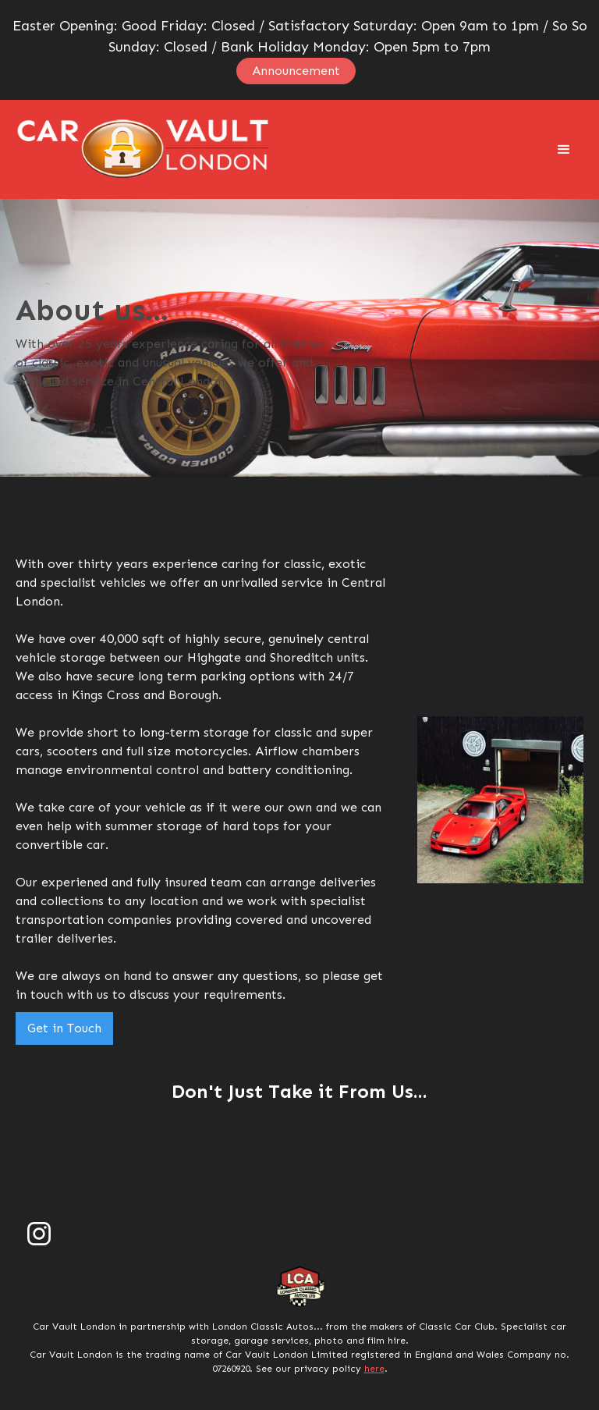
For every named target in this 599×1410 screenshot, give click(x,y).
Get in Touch (64, 1028)
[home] (143, 149)
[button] (564, 149)
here (374, 1368)
